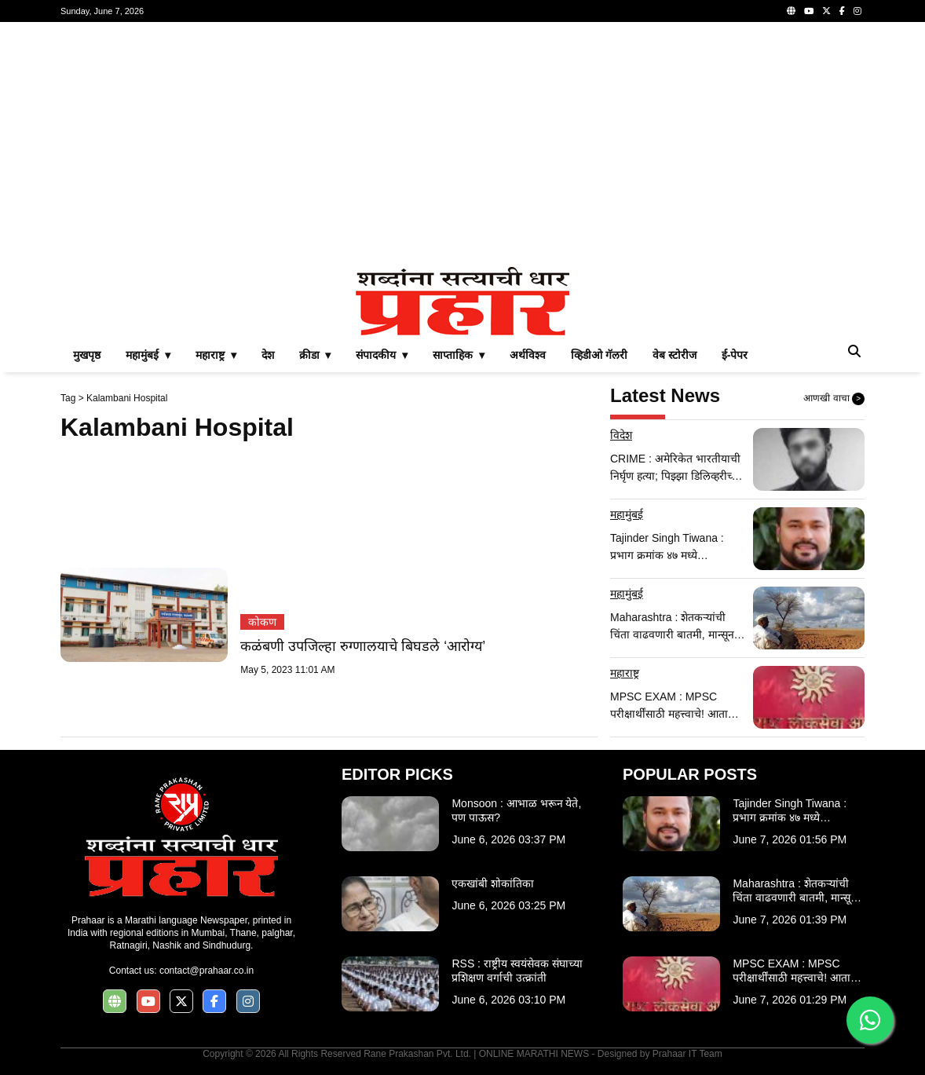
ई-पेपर (735, 355)
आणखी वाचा (834, 399)
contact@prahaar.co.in (206, 970)
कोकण (262, 622)
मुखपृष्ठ (87, 355)
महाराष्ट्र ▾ (216, 355)
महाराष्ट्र (624, 673)
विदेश (621, 435)
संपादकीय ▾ (382, 355)
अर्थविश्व (528, 355)
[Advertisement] (462, 144)
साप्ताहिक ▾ (458, 355)
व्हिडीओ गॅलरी (599, 355)
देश (267, 355)
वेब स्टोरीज (674, 355)
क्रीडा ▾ (315, 355)
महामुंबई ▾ (148, 355)
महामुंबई (626, 514)
